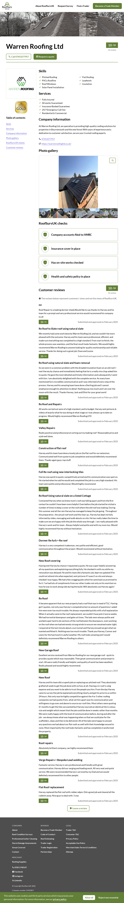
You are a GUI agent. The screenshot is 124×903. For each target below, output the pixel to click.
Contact (15, 852)
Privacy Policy (72, 839)
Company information (16, 133)
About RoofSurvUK (44, 6)
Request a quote (45, 56)
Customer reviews (14, 147)
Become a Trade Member (107, 6)
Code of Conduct (48, 834)
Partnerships (46, 852)
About (14, 830)
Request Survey (65, 6)
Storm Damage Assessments (24, 843)
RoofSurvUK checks (15, 142)
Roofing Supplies (19, 862)
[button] (57, 213)
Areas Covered (18, 847)
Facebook (17, 872)
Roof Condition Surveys (22, 834)
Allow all (89, 897)
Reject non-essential (108, 897)
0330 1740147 (19, 867)
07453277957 (48, 139)
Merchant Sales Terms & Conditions (81, 847)
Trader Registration (49, 847)
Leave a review (78, 808)
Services (10, 128)
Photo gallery (12, 138)
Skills (8, 124)
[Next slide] (113, 213)
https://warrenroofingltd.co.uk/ (56, 143)
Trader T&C (71, 830)
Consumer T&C (72, 834)
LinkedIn (17, 880)
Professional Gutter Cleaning (24, 839)
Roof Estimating (47, 839)
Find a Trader (83, 6)
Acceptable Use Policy (75, 843)
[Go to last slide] (43, 213)
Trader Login (46, 843)
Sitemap (69, 852)
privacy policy (59, 899)
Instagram (17, 876)
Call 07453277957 (18, 56)
